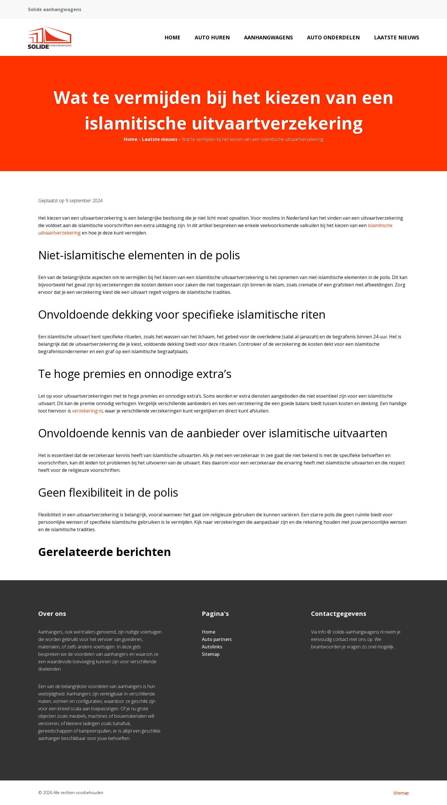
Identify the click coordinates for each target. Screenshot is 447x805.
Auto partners (217, 639)
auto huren (212, 37)
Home (172, 37)
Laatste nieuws (396, 37)
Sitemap (211, 654)
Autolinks (212, 647)
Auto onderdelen (333, 37)
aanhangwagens (268, 37)
